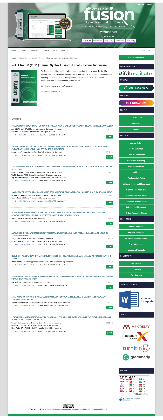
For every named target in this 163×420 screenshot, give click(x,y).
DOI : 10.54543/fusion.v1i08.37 (26, 135)
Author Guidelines (136, 227)
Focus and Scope (136, 149)
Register (141, 4)
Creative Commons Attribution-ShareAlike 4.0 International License (80, 409)
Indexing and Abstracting (136, 207)
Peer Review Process (136, 155)
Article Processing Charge (136, 213)
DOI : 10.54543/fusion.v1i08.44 (26, 222)
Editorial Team (136, 118)
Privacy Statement (136, 244)
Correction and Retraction (136, 201)
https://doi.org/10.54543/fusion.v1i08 (59, 86)
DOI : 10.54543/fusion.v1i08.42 (26, 265)
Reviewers (136, 124)
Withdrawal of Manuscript (136, 196)
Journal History (136, 143)
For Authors (136, 269)
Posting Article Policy (136, 178)
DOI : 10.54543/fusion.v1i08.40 (26, 201)
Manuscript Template (136, 250)
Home (13, 50)
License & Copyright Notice (136, 238)
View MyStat (135, 399)
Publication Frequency (136, 161)
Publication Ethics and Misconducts (136, 184)
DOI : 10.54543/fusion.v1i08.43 (26, 285)
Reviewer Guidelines (136, 232)
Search (146, 50)
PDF (110, 137)
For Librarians (136, 275)
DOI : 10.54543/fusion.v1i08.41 (26, 244)
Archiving (136, 172)
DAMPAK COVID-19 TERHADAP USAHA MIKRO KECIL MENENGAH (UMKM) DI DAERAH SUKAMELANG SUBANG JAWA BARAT (61, 192)
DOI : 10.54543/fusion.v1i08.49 (26, 331)
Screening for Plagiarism (136, 190)
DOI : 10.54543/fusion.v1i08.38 (26, 155)
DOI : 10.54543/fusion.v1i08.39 (26, 181)
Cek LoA (46, 50)
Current (23, 50)
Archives (35, 50)
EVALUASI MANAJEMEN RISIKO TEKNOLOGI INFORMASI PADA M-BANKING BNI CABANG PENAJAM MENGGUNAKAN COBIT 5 (62, 126)
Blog (55, 50)
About (64, 50)
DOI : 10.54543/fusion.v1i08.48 (26, 306)
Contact (136, 129)
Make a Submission (136, 57)
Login (149, 4)
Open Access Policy (136, 166)
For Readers (136, 264)
